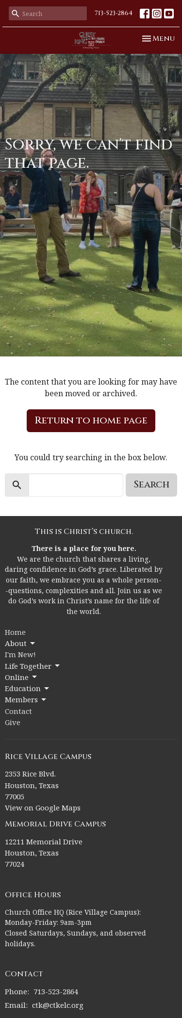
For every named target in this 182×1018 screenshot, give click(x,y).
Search (151, 484)
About (20, 643)
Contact (18, 711)
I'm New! (20, 654)
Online (21, 677)
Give (12, 722)
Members (26, 700)
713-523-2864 (113, 13)
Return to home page (91, 420)
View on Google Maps (43, 807)
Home (15, 632)
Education (27, 688)
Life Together (33, 666)
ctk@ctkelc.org (57, 1005)
